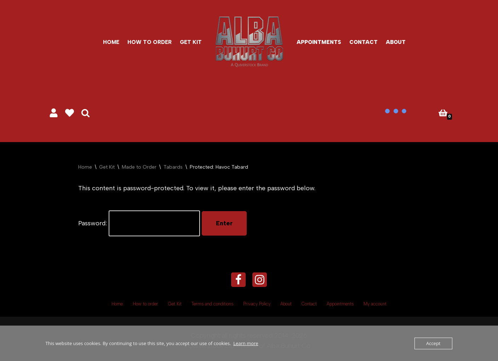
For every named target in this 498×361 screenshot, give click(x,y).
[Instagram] (259, 279)
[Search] (85, 112)
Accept (433, 343)
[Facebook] (238, 279)
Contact (363, 42)
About (396, 42)
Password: (139, 223)
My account (375, 303)
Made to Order (139, 167)
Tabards (173, 167)
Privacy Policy (256, 303)
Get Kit (191, 42)
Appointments (319, 42)
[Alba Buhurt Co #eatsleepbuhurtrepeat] (249, 41)
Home (111, 42)
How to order (149, 42)
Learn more (245, 343)
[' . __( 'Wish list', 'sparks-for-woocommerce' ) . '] (69, 112)
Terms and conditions (212, 303)
